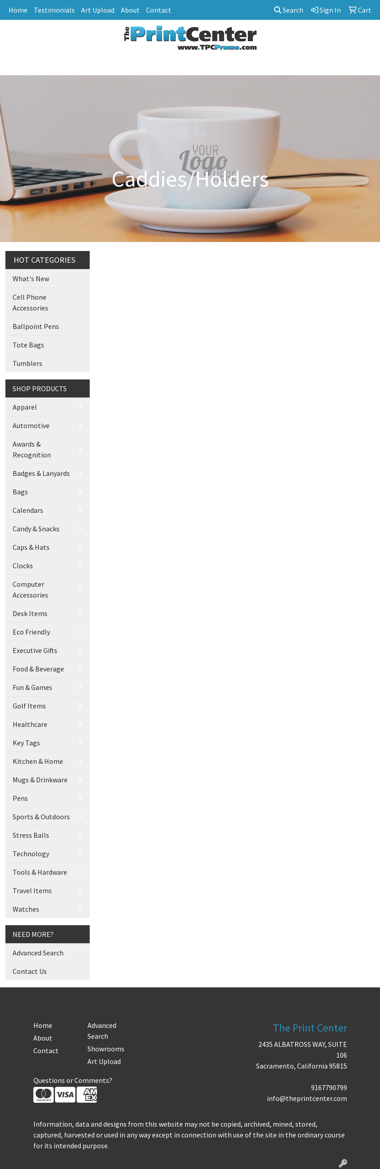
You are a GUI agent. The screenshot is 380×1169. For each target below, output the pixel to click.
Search (288, 9)
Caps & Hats (31, 547)
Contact (158, 9)
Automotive (31, 425)
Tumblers (27, 363)
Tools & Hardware (40, 872)
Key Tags (26, 742)
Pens (20, 798)
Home (18, 9)
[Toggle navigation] (14, 65)
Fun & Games (32, 687)
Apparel (25, 406)
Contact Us (30, 971)
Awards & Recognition (32, 449)
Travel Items (32, 890)
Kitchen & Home (38, 761)
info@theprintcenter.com (307, 1098)
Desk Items (30, 613)
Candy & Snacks (36, 528)
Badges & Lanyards (41, 473)
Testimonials (54, 9)
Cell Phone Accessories (30, 302)
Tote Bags (28, 344)
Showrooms (105, 1048)
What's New (31, 278)
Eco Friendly (31, 631)
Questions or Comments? (72, 1080)
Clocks (23, 565)
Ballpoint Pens (36, 326)
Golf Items (29, 705)
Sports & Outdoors (41, 816)
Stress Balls (31, 835)
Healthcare (30, 724)
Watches (26, 908)
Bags (20, 491)
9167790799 (329, 1087)
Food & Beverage (38, 668)
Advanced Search (38, 952)
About (130, 9)
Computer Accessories (30, 589)
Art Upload (97, 9)
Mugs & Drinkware (40, 779)
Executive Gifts (35, 650)
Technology (31, 853)
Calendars (28, 510)
